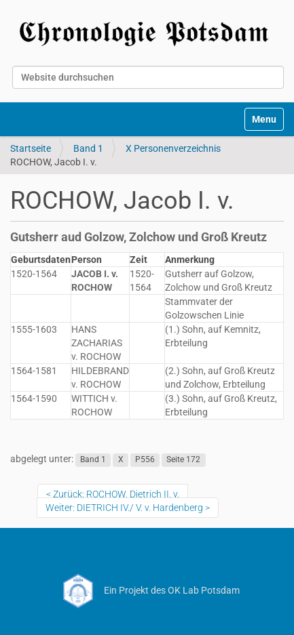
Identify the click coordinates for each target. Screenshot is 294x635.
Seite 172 (183, 459)
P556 (145, 459)
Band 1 (88, 148)
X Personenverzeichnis (173, 148)
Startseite (30, 148)
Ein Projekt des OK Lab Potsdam (147, 590)
